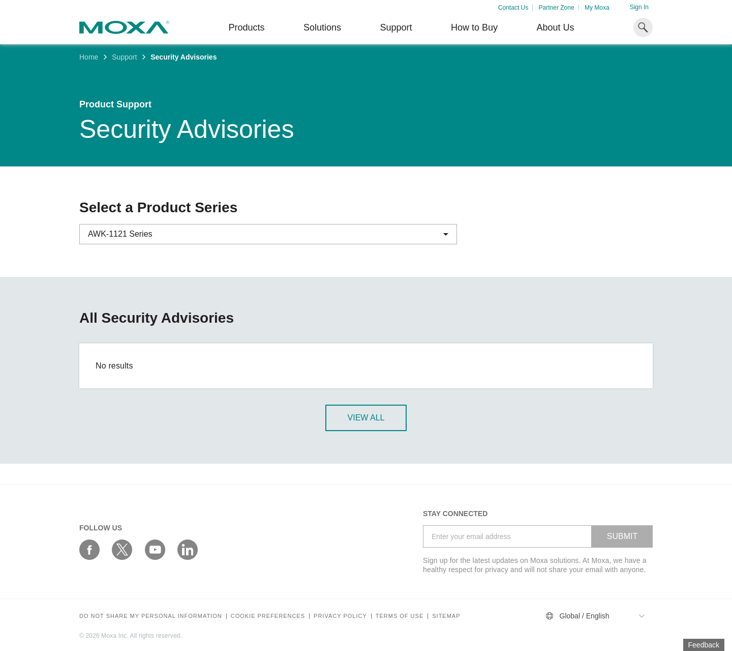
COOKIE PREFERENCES (268, 616)
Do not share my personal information (150, 616)
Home (88, 57)
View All (366, 417)
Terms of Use (400, 616)
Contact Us (513, 8)
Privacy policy (340, 616)
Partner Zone (556, 8)
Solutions (322, 27)
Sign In (639, 7)
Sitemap (446, 616)
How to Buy (474, 27)
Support (396, 27)
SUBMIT (622, 536)
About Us (555, 27)
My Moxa (597, 8)
